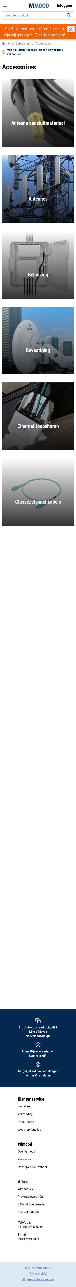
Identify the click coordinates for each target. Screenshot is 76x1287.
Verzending (25, 1114)
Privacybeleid (38, 1273)
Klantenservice (31, 1099)
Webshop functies (29, 1129)
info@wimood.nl (28, 1238)
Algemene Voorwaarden (38, 1279)
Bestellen (24, 1106)
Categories (23, 43)
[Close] (71, 29)
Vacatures (24, 1159)
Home (6, 43)
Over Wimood (26, 1151)
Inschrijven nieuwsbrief (32, 1167)
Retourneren (26, 1121)
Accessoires (43, 43)
